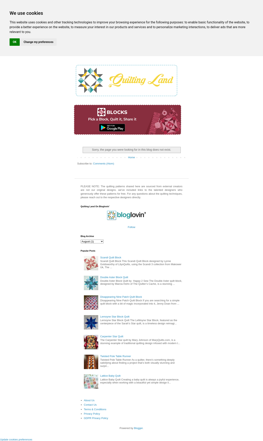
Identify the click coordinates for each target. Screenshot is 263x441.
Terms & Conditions (95, 409)
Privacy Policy (92, 413)
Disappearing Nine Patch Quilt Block (121, 296)
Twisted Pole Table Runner (115, 356)
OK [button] (15, 42)
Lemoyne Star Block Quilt (115, 316)
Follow (131, 227)
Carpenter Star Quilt (111, 336)
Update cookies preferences (16, 439)
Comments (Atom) (103, 163)
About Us (89, 400)
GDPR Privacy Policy (96, 418)
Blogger (138, 428)
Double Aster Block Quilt (114, 277)
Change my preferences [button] (38, 42)
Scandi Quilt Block (110, 257)
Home (131, 157)
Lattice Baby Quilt (110, 375)
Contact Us (90, 404)
